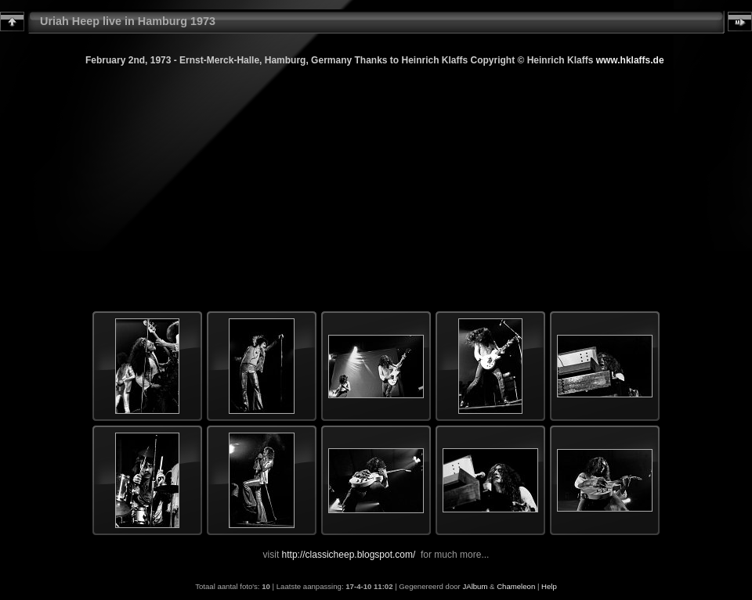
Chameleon (516, 586)
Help (549, 586)
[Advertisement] (376, 176)
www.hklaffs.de (630, 60)
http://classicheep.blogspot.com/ (349, 554)
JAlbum (474, 586)
